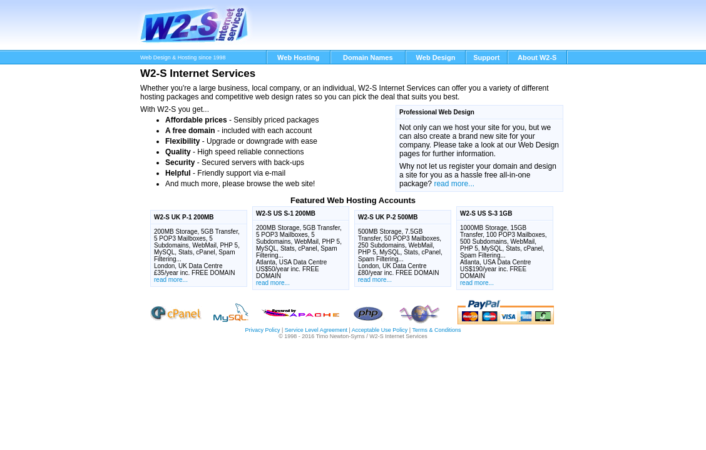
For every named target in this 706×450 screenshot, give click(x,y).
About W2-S (537, 57)
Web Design (436, 57)
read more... (454, 183)
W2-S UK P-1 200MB (184, 217)
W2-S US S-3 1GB (486, 213)
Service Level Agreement (316, 330)
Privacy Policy (262, 330)
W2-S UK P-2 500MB (388, 217)
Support (486, 57)
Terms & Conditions (436, 330)
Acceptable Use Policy (380, 330)
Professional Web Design (436, 112)
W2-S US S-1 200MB (285, 213)
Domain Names (367, 57)
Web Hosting (298, 57)
